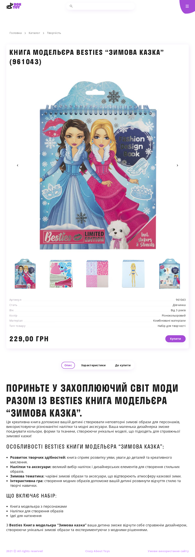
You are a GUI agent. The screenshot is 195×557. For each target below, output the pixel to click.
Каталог (34, 33)
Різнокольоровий (174, 321)
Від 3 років (178, 316)
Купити (175, 350)
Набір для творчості (172, 331)
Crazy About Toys (97, 551)
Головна (16, 33)
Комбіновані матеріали (169, 326)
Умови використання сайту (168, 551)
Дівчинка (179, 310)
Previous (17, 165)
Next (177, 165)
